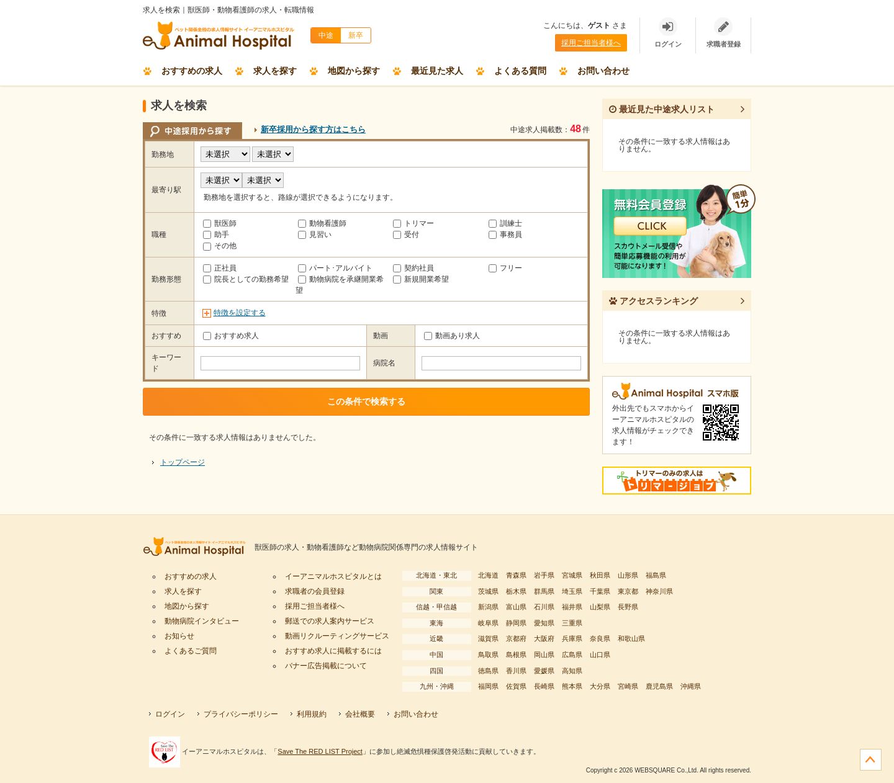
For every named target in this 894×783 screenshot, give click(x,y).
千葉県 (600, 591)
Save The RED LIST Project (320, 751)
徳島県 (488, 670)
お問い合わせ (603, 71)
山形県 (628, 575)
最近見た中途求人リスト (662, 109)
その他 (220, 245)
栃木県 (516, 591)
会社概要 (360, 714)
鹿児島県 (659, 686)
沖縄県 (690, 686)
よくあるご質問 (191, 651)
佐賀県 (516, 686)
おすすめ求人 (231, 335)
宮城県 (572, 575)
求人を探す (275, 71)
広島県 (572, 654)
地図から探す (354, 71)
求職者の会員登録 (315, 591)
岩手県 (544, 575)
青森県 (516, 575)
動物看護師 (322, 223)
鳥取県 (488, 654)
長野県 (628, 607)
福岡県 (488, 686)
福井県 (572, 607)
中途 (325, 35)
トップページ (182, 462)
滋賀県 (488, 638)
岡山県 (544, 654)
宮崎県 (628, 686)
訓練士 (505, 223)
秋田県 (600, 575)
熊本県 (572, 686)
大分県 (600, 686)
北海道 (488, 575)
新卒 (355, 35)
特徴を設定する (240, 312)
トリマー (413, 223)
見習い (315, 234)
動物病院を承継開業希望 (340, 285)
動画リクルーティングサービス (337, 636)
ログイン (170, 714)
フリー (505, 268)
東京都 (628, 591)
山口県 (600, 654)
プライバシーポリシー (241, 714)
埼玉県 (572, 591)
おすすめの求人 (191, 71)
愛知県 (544, 623)
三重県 (572, 623)
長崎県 (544, 686)
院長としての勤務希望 (246, 279)
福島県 (656, 575)
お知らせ (179, 636)
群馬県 (544, 591)
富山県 (516, 607)
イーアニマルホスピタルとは (333, 576)
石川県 (544, 607)
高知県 (572, 670)
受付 (406, 234)
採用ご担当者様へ (591, 42)
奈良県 (600, 638)
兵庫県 (572, 638)
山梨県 (600, 607)
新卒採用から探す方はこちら (313, 129)
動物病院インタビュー (202, 621)
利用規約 (312, 714)
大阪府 (544, 638)
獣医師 (220, 223)
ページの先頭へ (871, 760)
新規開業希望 (421, 279)
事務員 (505, 234)
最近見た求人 (437, 71)
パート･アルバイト (335, 268)
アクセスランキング (653, 301)
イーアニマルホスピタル (199, 548)
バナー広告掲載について (326, 665)
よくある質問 (520, 71)
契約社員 (413, 268)
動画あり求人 (452, 335)
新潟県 (488, 607)
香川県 (516, 670)
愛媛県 (544, 670)
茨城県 (488, 591)
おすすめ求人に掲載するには (333, 651)
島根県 (516, 654)
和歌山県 (631, 638)
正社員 (220, 268)
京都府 (516, 638)
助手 (216, 234)
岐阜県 (488, 623)
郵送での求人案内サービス (329, 621)
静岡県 (516, 623)
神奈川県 (659, 591)
